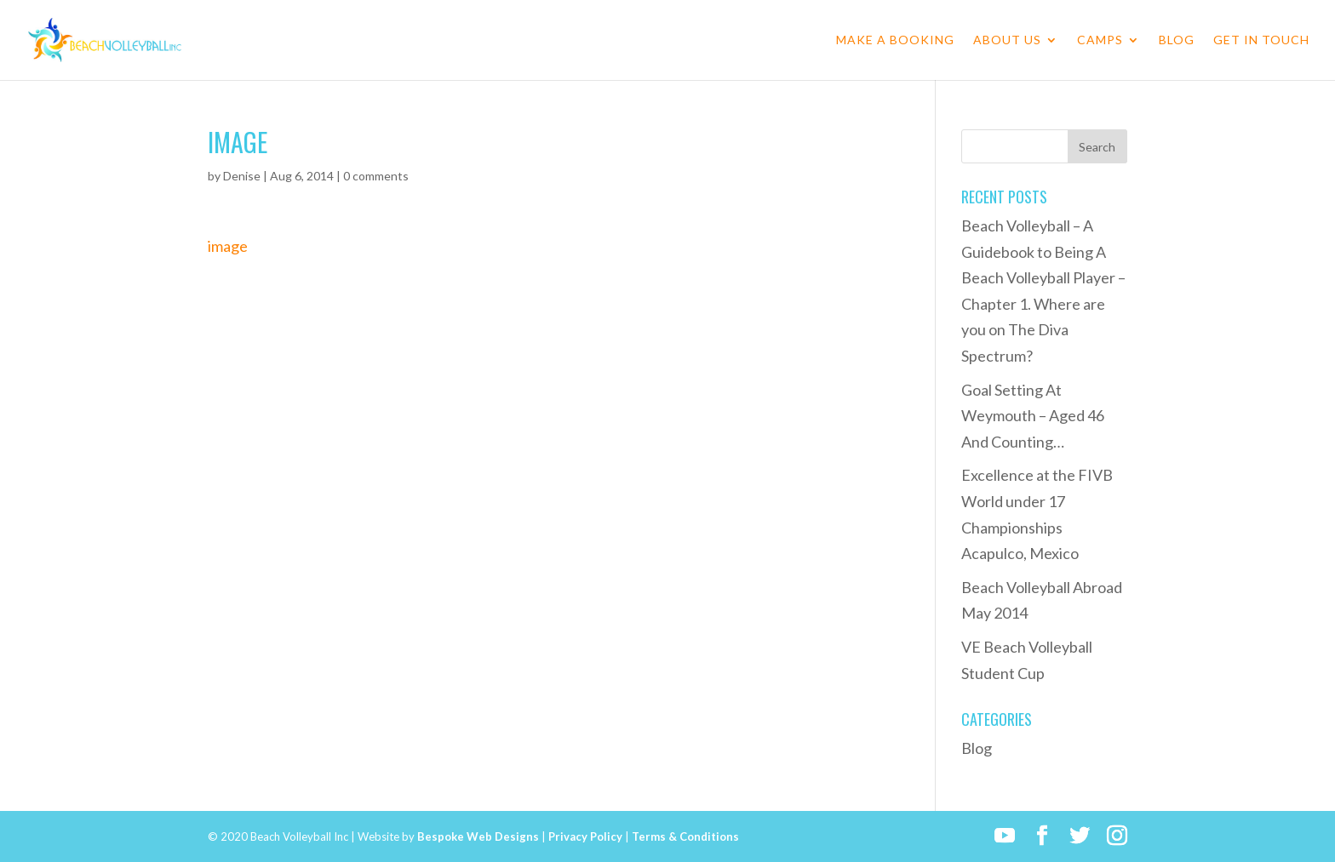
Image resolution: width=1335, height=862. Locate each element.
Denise (242, 175)
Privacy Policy (585, 836)
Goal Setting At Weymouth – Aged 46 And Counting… (1032, 415)
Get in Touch (1261, 40)
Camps (1100, 40)
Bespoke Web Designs (478, 836)
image (228, 246)
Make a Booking (895, 40)
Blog (1177, 40)
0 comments (376, 175)
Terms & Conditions (685, 836)
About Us (1007, 40)
